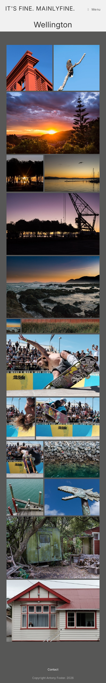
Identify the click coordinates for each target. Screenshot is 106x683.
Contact (53, 669)
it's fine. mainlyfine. (40, 8)
